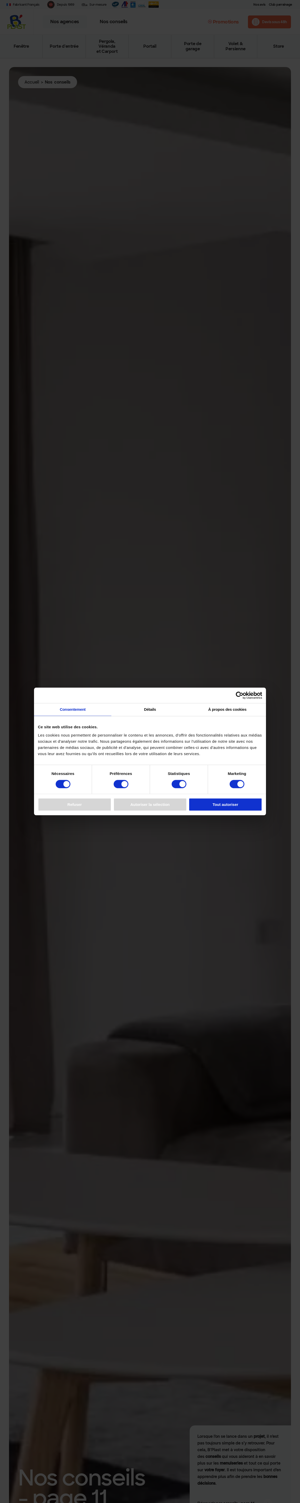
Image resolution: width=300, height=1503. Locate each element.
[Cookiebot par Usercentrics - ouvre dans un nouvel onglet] (239, 695)
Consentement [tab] (73, 709)
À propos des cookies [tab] (227, 709)
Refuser (75, 804)
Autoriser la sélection (150, 804)
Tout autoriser (225, 804)
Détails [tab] (150, 709)
